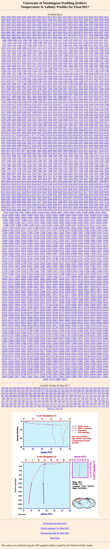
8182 (86, 186)
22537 (99, 351)
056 (11, 393)
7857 (50, 179)
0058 (96, 19)
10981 (4, 217)
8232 (39, 192)
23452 (36, 369)
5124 (106, 102)
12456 (86, 238)
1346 (29, 53)
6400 (86, 143)
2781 (96, 81)
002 (11, 388)
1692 (8, 68)
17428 (67, 271)
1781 (91, 71)
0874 (70, 35)
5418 (50, 127)
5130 (24, 104)
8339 (13, 194)
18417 (42, 284)
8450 (55, 197)
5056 (3, 96)
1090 (14, 40)
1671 (24, 66)
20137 (17, 312)
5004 (80, 89)
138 (15, 401)
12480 (86, 240)
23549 (23, 371)
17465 (93, 271)
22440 (11, 351)
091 (43, 396)
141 (27, 401)
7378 (3, 166)
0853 (29, 35)
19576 (49, 302)
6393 (65, 143)
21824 (4, 338)
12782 (86, 261)
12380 (74, 230)
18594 (17, 287)
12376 (49, 230)
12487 (17, 243)
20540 (86, 317)
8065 (60, 181)
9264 (24, 204)
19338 (30, 299)
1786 (8, 73)
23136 (105, 364)
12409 (93, 233)
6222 (65, 135)
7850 (44, 179)
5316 (91, 120)
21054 (87, 325)
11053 (73, 220)
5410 (8, 127)
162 (3, 403)
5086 (39, 99)
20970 (49, 325)
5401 (96, 125)
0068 (39, 22)
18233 (11, 281)
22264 (30, 348)
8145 (86, 184)
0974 (44, 37)
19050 (17, 294)
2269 (80, 78)
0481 (80, 25)
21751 (42, 335)
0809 (19, 32)
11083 (49, 222)
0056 (86, 19)
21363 (11, 330)
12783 (93, 261)
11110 (86, 225)
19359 (55, 299)
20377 (4, 317)
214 (103, 406)
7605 (3, 174)
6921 (8, 153)
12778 (61, 261)
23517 (4, 371)
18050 (5, 279)
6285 (60, 138)
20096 (55, 310)
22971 (61, 361)
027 (3, 390)
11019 (55, 220)
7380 (8, 166)
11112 (98, 225)
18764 (36, 289)
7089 (55, 156)
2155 (13, 76)
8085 (91, 181)
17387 (42, 271)
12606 (55, 245)
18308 (55, 281)
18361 (99, 281)
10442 (72, 212)
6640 (101, 145)
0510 (106, 25)
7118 (106, 156)
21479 (99, 330)
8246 (55, 192)
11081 (42, 222)
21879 (99, 338)
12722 (55, 256)
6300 (75, 138)
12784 (99, 261)
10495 (80, 215)
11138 (35, 227)
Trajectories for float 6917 (55, 523)
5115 (65, 102)
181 (79, 403)
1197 (70, 45)
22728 (42, 356)
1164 (9, 45)
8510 (65, 199)
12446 (23, 238)
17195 (49, 269)
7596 (70, 171)
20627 (99, 320)
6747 (34, 148)
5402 (101, 125)
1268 (24, 48)
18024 (93, 276)
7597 (75, 171)
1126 (105, 40)
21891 (23, 341)
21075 (93, 325)
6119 (18, 135)
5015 (29, 91)
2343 (55, 81)
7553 (65, 168)
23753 (30, 374)
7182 (19, 161)
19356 (49, 299)
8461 (70, 197)
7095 (70, 156)
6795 (106, 148)
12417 (30, 235)
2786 (13, 84)
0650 (60, 30)
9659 (3, 209)
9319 (34, 207)
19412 (99, 299)
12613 (99, 245)
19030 (5, 294)
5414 (29, 127)
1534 (55, 58)
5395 (65, 125)
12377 (55, 230)
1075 (75, 37)
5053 (101, 94)
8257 (80, 192)
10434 (41, 212)
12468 (30, 240)
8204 (60, 189)
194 (23, 406)
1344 (19, 53)
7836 (24, 179)
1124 (95, 40)
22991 (93, 361)
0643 (29, 30)
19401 (86, 299)
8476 (101, 197)
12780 (74, 261)
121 (54, 398)
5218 (86, 112)
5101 (106, 99)
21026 (80, 325)
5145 (101, 104)
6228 (96, 135)
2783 (106, 81)
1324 (55, 50)
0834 (86, 32)
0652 (70, 30)
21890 (17, 341)
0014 (65, 17)
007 (31, 388)
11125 (29, 227)
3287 (44, 89)
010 (43, 388)
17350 (23, 271)
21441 (67, 330)
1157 (80, 43)
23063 (42, 364)
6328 (34, 140)
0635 (8, 30)
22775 (17, 358)
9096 (86, 202)
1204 (106, 45)
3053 (80, 86)
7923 (65, 179)
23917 (17, 376)
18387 (23, 284)
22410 (105, 348)
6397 (80, 143)
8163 (13, 186)
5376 (101, 122)
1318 (29, 50)
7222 (8, 163)
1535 (60, 58)
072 (75, 393)
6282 (44, 138)
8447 (50, 197)
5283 (86, 117)
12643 (74, 251)
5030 (101, 91)
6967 (39, 153)
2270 (86, 78)
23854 (93, 374)
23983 (74, 376)
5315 (86, 120)
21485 (105, 330)
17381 (36, 271)
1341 (8, 53)
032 (23, 390)
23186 (17, 366)
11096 (6, 225)
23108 (93, 364)
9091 (65, 202)
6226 (86, 135)
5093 (75, 99)
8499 (55, 199)
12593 (36, 245)
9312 (13, 207)
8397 (3, 197)
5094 (80, 99)
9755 (70, 209)
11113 (104, 225)
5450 (39, 130)
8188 (106, 186)
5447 (24, 130)
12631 (105, 248)
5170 (86, 107)
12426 (74, 235)
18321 (67, 281)
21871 (80, 338)
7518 (19, 168)
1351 (55, 53)
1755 (86, 68)
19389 (74, 299)
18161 (93, 279)
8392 (91, 194)
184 (91, 403)
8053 (55, 181)
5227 (19, 114)
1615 (8, 63)
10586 (105, 215)
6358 (8, 143)
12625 (67, 248)
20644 (17, 323)
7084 (34, 156)
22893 (105, 358)
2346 (70, 81)
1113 (40, 40)
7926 (70, 179)
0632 (3, 30)
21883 (4, 341)
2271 (91, 78)
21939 (67, 341)
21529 (55, 333)
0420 (106, 22)
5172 (96, 107)
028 (7, 390)
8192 (8, 189)
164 (11, 403)
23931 (23, 376)
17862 (23, 276)
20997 (74, 325)
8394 (101, 194)
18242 (17, 281)
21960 (86, 341)
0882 (106, 35)
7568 (106, 168)
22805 (42, 358)
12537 (49, 243)
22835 (67, 358)
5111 (45, 102)
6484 (3, 145)
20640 (11, 323)
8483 (19, 199)
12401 (55, 233)
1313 (3, 50)
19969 (30, 307)
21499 (23, 333)
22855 (86, 358)
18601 (23, 287)
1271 (34, 48)
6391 (55, 143)
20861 (99, 323)
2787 (19, 84)
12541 (61, 243)
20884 (105, 323)
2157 (24, 76)
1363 (65, 53)
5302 (29, 120)
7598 (80, 171)
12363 (79, 227)
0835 (91, 32)
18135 (86, 279)
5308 (60, 120)
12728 (86, 256)
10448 (85, 212)
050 (95, 390)
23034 (4, 364)
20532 (74, 317)
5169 (80, 107)
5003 (75, 89)
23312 (49, 366)
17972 (67, 276)
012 (51, 388)
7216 (96, 161)
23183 (11, 366)
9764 (106, 209)
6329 (39, 140)
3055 (91, 86)
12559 (11, 245)
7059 (80, 153)
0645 (39, 30)
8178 (70, 186)
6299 (70, 138)
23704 (105, 371)
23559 (36, 371)
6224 (75, 135)
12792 (36, 263)
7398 (34, 166)
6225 (80, 135)
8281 (96, 192)
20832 (80, 323)
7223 (13, 163)
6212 (44, 135)
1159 (90, 43)
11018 (49, 220)
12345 (42, 227)
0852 (24, 35)
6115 (8, 135)
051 (99, 390)
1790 (29, 73)
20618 (74, 320)
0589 (80, 27)
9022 (50, 202)
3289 (55, 89)
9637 (70, 207)
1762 (13, 71)
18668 (67, 287)
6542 (34, 145)
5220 (91, 112)
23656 (93, 371)
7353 (101, 163)
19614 (86, 302)
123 (62, 398)
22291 (61, 348)
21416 (42, 330)
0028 (3, 19)
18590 (11, 287)
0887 (8, 37)
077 (95, 393)
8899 (19, 202)
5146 (106, 104)
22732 (49, 356)
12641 (61, 251)
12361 (67, 227)
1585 (91, 61)
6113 (3, 135)
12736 (11, 258)
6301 (80, 138)
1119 (70, 40)
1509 (65, 55)
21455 (74, 330)
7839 (29, 179)
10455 (97, 212)
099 (75, 396)
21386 (30, 330)
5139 (70, 104)
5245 (3, 117)
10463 (23, 215)
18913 (49, 292)
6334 (44, 140)
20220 (86, 312)
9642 (75, 207)
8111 (8, 184)
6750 (50, 148)
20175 (61, 312)
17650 (80, 274)
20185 (67, 312)
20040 (93, 307)
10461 (17, 215)
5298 (8, 120)
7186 (39, 161)
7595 (65, 171)
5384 (24, 125)
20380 (11, 317)
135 (3, 401)
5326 (34, 122)
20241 (105, 312)
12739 (17, 258)
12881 (30, 266)
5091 (65, 99)
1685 (86, 66)
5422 (70, 127)
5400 (91, 125)
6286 (65, 138)
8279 (91, 192)
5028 (91, 91)
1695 (24, 68)
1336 (91, 50)
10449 (91, 212)
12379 (67, 230)
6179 (39, 135)
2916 (70, 86)
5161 (39, 107)
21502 (36, 333)
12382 (86, 230)
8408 (19, 197)
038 (47, 390)
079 (103, 393)
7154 (55, 158)
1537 (70, 58)
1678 (55, 66)
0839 (106, 32)
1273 (44, 48)
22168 (30, 346)
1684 (80, 66)
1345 (24, 53)
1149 (40, 43)
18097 (55, 279)
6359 (13, 143)
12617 (17, 248)
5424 (80, 127)
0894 (29, 37)
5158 (24, 107)
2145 (70, 73)
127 (78, 398)
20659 (23, 323)
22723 (23, 356)
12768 (17, 261)
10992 (74, 217)
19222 (80, 297)
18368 (105, 281)
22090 (86, 343)
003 (15, 388)
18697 (86, 287)
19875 (105, 305)
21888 (11, 341)
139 (19, 401)
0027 (106, 17)
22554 (4, 353)
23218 (30, 366)
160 (103, 401)
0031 (19, 19)
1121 (80, 40)
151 (67, 401)
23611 (86, 371)
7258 (50, 163)
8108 (3, 184)
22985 (86, 361)
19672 (11, 305)
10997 (99, 217)
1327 (65, 50)
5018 (44, 91)
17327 (105, 269)
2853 (29, 86)
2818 (8, 86)
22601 (42, 353)
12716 (42, 256)
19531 (42, 302)
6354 (96, 140)
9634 (65, 207)
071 (71, 393)
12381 (80, 230)
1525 (39, 58)
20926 (23, 325)
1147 (29, 43)
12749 (61, 258)
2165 (60, 76)
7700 (86, 176)
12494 (30, 243)
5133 (39, 104)
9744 (44, 209)
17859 (17, 276)
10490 (67, 215)
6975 (60, 153)
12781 (80, 261)
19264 (86, 297)
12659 (67, 253)
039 (51, 390)
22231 (93, 346)
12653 (30, 253)
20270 (23, 315)
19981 (49, 307)
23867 (105, 374)
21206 (30, 328)
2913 (55, 86)
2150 (96, 73)
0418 (96, 22)
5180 (29, 109)
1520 (13, 58)
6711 (19, 148)
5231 (39, 114)
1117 (60, 40)
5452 (50, 130)
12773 (36, 261)
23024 (99, 361)
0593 (96, 27)
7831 (19, 179)
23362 (80, 366)
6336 (55, 140)
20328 (55, 315)
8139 (65, 184)
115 (31, 398)
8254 (75, 192)
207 (75, 406)
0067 (34, 22)
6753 (65, 148)
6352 (86, 140)
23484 (74, 369)
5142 (86, 104)
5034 (13, 94)
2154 (8, 76)
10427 (22, 212)
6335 (50, 140)
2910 (39, 86)
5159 (29, 107)
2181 (29, 78)
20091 (49, 310)
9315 (24, 207)
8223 (29, 192)
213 (99, 406)
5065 (44, 96)
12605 (49, 245)
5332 (65, 122)
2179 (19, 78)
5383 (19, 125)
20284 (42, 315)
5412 (19, 127)
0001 (3, 17)
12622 (49, 248)
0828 (55, 32)
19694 (17, 305)
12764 (4, 261)
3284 (29, 89)
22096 (99, 343)
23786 (49, 374)
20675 (36, 323)
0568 (39, 27)
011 (47, 388)
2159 (34, 76)
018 (75, 388)
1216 (13, 48)
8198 (34, 189)
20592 (42, 320)
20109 (74, 310)
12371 (23, 230)
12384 (99, 230)
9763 (101, 209)
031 (19, 390)
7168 (8, 161)
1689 (106, 66)
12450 (49, 238)
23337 (61, 366)
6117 (13, 135)
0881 (101, 35)
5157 (19, 107)
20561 (105, 317)
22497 (67, 351)
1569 (8, 61)
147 (51, 401)
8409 (24, 197)
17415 (55, 271)
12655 (42, 253)
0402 (65, 22)
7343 (80, 163)
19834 (80, 305)
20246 (4, 315)
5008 (101, 89)
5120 (85, 102)
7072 (96, 153)
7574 (13, 171)
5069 (65, 96)
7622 (70, 174)
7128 (3, 158)
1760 (3, 71)
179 (71, 403)
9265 (29, 204)
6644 (13, 148)
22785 (23, 358)
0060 (106, 19)
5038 (34, 94)
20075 (30, 310)
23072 (61, 364)
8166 (29, 186)
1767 (39, 71)
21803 (74, 335)
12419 (42, 235)
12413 (11, 235)
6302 (86, 138)
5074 (86, 96)
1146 (24, 43)
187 (103, 403)
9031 (55, 202)
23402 (105, 366)
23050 (23, 364)
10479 (49, 215)
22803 (36, 358)
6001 (65, 130)
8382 (60, 194)
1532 (50, 58)
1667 (3, 66)
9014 (34, 202)
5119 (80, 102)
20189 (74, 312)
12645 (86, 251)
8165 (24, 186)
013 (55, 388)
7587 (44, 171)
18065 (23, 279)
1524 (34, 58)
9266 (34, 204)
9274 (39, 204)
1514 (91, 55)
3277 (101, 86)
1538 (75, 58)
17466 (99, 271)
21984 (11, 343)
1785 (3, 73)
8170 (39, 186)
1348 (39, 53)
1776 (65, 71)
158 (95, 401)
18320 (61, 281)
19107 (93, 294)
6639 (96, 145)
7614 (44, 174)
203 (59, 406)
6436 (101, 143)
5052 (96, 94)
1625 (55, 63)
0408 (91, 22)
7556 (70, 168)
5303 (34, 120)
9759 (86, 209)
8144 (80, 184)
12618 (23, 248)
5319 (106, 120)
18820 (80, 289)
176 (59, 403)
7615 (50, 174)
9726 (34, 209)
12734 (4, 258)
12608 (67, 245)
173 (47, 403)
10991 (67, 217)
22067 (67, 343)
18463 (67, 284)
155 (83, 401)
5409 (3, 127)
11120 (17, 227)
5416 (39, 127)
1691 (3, 68)
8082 (86, 181)
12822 (67, 263)
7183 (24, 161)
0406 (80, 22)
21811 (93, 335)
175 (55, 403)
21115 (105, 325)
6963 (34, 153)
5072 (75, 96)
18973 (74, 292)
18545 (93, 284)
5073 (80, 96)
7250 (19, 163)
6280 (34, 138)
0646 (44, 30)
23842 (74, 374)
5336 (80, 122)
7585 (34, 171)
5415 (34, 127)
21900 (30, 341)
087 (27, 396)
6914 (80, 150)
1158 (85, 43)
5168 (75, 107)
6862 (3, 150)
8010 (13, 181)
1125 (100, 40)
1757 (96, 68)
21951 (80, 341)
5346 (96, 122)
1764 (24, 71)
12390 (17, 233)
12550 (93, 243)
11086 (67, 222)
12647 (99, 251)
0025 (101, 17)
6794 (101, 148)
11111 (92, 225)
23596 (55, 371)
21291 (74, 328)
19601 (74, 302)
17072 (99, 266)
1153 (60, 43)
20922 (17, 325)
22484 (49, 351)
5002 (70, 89)
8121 (18, 184)
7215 (91, 161)
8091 (106, 181)
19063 (30, 294)
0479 (75, 25)
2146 (75, 73)
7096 (75, 156)
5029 (96, 91)
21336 (105, 328)
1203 (100, 45)
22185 (42, 346)
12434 (4, 238)
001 (7, 388)
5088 (50, 99)
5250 (29, 117)
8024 (24, 181)
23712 (4, 374)
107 (107, 396)
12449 (42, 238)
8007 (3, 181)
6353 (91, 140)
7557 (75, 168)
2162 (44, 76)
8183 (91, 186)
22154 (17, 346)
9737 (39, 209)
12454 (74, 238)
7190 (60, 161)
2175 (3, 78)
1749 (55, 68)
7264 (75, 163)
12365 (92, 227)
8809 (91, 199)
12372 (30, 230)
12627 (80, 248)
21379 (23, 330)
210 (87, 406)
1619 (29, 63)
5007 (96, 89)
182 (83, 403)
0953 (39, 37)
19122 (4, 297)
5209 (39, 112)
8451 (60, 197)
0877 (86, 35)
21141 (11, 328)
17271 (80, 269)
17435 (80, 271)
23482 (67, 369)
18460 (61, 284)
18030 (99, 276)
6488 (19, 145)
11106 (67, 225)
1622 (39, 63)
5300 (19, 120)
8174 (55, 186)
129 (86, 398)
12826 (93, 263)
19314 (11, 299)
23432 (17, 369)
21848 (55, 338)
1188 (65, 45)
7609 (19, 174)
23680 (99, 371)
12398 (42, 233)
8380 (50, 194)
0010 (44, 17)
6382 (44, 143)
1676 (44, 66)
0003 (13, 17)
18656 (61, 287)
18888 (42, 292)
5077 (101, 96)
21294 (80, 328)
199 (43, 406)
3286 (39, 89)
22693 (99, 353)
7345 (86, 163)
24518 (93, 376)
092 (47, 396)
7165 (101, 158)
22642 (67, 353)
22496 (61, 351)
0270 (55, 22)
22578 (30, 353)
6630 (55, 145)
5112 (50, 102)
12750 (67, 258)
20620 (86, 320)
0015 (70, 17)
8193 (13, 189)
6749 (44, 148)
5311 (75, 120)
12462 (17, 240)
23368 (86, 366)
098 (71, 396)
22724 (30, 356)
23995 (80, 376)
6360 (19, 143)
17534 (30, 274)
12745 (42, 258)
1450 (3, 55)
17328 (4, 271)
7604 (106, 171)
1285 (96, 48)
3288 (50, 89)
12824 (80, 263)
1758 (101, 68)
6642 (3, 148)
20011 (80, 307)
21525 (49, 333)
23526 (11, 371)
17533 (23, 274)
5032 (3, 94)
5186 (55, 109)
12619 (30, 248)
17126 (4, 269)
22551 (105, 351)
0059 (101, 19)
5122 (96, 102)
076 (91, 393)
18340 (86, 281)
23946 (49, 376)
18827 (99, 289)
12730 (99, 256)
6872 (8, 150)
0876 (80, 35)
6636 (80, 145)
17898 (36, 276)
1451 (8, 55)
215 (107, 406)
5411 (13, 127)
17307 (86, 269)
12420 (49, 235)
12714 (36, 256)
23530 (17, 371)
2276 (8, 81)
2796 (60, 84)
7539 (29, 168)
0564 (19, 27)
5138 (65, 104)
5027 (86, 91)
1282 (91, 48)
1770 (55, 71)
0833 (80, 32)
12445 (17, 238)
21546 (67, 333)
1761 (8, 71)
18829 (105, 289)
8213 (106, 189)
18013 (80, 276)
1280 (80, 48)
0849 (13, 35)
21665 (99, 333)
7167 (3, 161)
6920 (3, 153)
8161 (3, 186)
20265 (17, 315)
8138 (60, 184)
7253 (34, 163)
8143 (75, 184)
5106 (24, 102)
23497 (93, 369)
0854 (34, 35)
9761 (91, 209)
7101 (81, 156)
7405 (50, 166)
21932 (61, 341)
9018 (44, 202)
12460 (4, 240)
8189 (3, 189)
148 (55, 401)
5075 (91, 96)
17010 (86, 266)
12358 (54, 227)
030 (15, 390)
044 (71, 390)
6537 (29, 145)
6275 (8, 138)
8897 (8, 202)
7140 (19, 158)
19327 (23, 299)
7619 (60, 174)
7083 (29, 156)
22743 (67, 356)
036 (39, 390)
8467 (80, 197)
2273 (101, 78)
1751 (65, 68)
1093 (30, 40)
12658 (61, 253)
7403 (44, 166)
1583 (80, 61)
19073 (61, 294)
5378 (3, 125)
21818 (105, 335)
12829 (4, 266)
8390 (80, 194)
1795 (44, 73)
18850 (4, 292)
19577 (55, 302)
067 (55, 393)
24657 (45, 379)
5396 (70, 125)
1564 (91, 58)
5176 (8, 109)
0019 (86, 17)
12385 (105, 230)
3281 (13, 89)
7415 (65, 166)
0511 (3, 27)
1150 (45, 43)
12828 (105, 263)
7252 (29, 163)
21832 (17, 338)
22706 (4, 356)
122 (58, 398)
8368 (19, 194)
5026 (80, 91)
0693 (106, 30)
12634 (17, 251)
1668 (8, 66)
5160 (34, 107)
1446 (96, 53)
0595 (106, 27)
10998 (105, 217)
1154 (65, 43)
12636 (30, 251)
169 (31, 403)
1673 (34, 66)
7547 (44, 168)
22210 (67, 346)
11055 (86, 220)
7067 (91, 153)
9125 (101, 202)
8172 (44, 186)
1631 (70, 63)
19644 (4, 305)
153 (75, 401)
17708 (93, 274)
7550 (55, 168)
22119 (105, 343)
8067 (70, 181)
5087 (44, 99)
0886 (3, 37)
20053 (5, 310)
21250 (42, 328)
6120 (24, 135)
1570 (13, 61)
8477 (106, 197)
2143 (60, 73)
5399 (86, 125)
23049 (17, 364)
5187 (60, 109)
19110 (99, 294)
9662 (13, 209)
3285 (34, 89)
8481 (8, 199)
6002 (70, 130)
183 (87, 403)
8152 (106, 184)
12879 (17, 266)
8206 (70, 189)
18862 (23, 292)
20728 (67, 323)
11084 (55, 222)
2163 (50, 76)
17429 (74, 271)
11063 (5, 222)
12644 (80, 251)
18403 (36, 284)
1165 (14, 45)
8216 (13, 192)
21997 (30, 343)
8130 (49, 184)
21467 (86, 330)
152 (71, 401)
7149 (29, 158)
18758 (23, 289)
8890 (106, 199)
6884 (50, 150)
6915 (86, 150)
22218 (80, 346)
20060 (23, 310)
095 (59, 396)
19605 (80, 302)
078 (99, 393)
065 (47, 393)
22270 (36, 348)
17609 (67, 274)
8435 (34, 197)
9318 (29, 207)
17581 (55, 274)
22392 (93, 348)
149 (59, 401)
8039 (34, 181)
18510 (86, 284)
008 (35, 388)
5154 (3, 107)
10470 (36, 215)
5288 (106, 117)
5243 (101, 114)
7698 (75, 176)
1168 (29, 45)
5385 (29, 125)
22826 (55, 358)
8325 (8, 194)
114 (27, 398)
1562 (80, 58)
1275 (55, 48)
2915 (65, 86)
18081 (36, 279)
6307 (3, 140)
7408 (55, 166)
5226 (13, 114)
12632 (4, 251)
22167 (23, 346)
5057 (8, 96)
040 (55, 390)
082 (7, 396)
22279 (55, 348)
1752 (70, 68)
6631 (60, 145)
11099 (25, 225)
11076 (36, 222)
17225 (55, 269)
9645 (80, 207)
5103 (9, 102)
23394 (99, 366)
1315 (13, 50)
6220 (60, 135)
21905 (42, 341)
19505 (30, 302)
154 (79, 401)
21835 (23, 338)
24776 (52, 379)
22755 (93, 356)
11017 (42, 220)
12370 (17, 230)
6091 (50, 132)
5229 (29, 114)
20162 (49, 312)
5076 (96, 96)
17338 (11, 271)
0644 (34, 30)
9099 (91, 202)
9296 (75, 204)
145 (43, 401)
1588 (106, 61)
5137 (60, 104)
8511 (70, 199)
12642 (67, 251)
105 (99, 396)
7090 (60, 156)
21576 (80, 333)
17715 (99, 274)
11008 (24, 220)
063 (39, 393)
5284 (91, 117)
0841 (8, 35)
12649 (4, 253)
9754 (65, 209)
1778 (75, 71)
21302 (93, 328)
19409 (93, 299)
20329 (61, 315)
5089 (55, 99)
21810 (86, 335)
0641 (19, 30)
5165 (60, 107)
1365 (75, 53)
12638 (42, 251)
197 (35, 406)
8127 (39, 184)
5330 (55, 122)
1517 (106, 55)
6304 (96, 138)
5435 (3, 130)
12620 (36, 248)
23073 (67, 364)
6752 (60, 148)
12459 (105, 238)
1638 (101, 63)
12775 (49, 261)
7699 (80, 176)
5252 (39, 117)
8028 (29, 181)
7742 (96, 176)
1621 (34, 63)
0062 (8, 22)
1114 (45, 40)
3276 (96, 86)
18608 (30, 287)
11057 (92, 220)
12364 (86, 227)
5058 (13, 96)
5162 (44, 107)
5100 (101, 99)
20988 (61, 325)
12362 (73, 227)
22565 (23, 353)
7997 (101, 179)
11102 (43, 225)
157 (91, 401)
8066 (65, 181)
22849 (80, 358)
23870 (4, 376)
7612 (34, 174)
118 (42, 398)
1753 (75, 68)
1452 (13, 55)
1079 (96, 37)
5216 (75, 112)
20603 (61, 320)
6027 (39, 132)
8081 (80, 181)
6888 (65, 150)
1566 (101, 58)
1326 (60, 50)
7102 (86, 156)
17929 (49, 276)
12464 (23, 240)
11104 (55, 225)
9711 (29, 209)
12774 (42, 261)
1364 (70, 53)
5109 (40, 102)
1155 (70, 43)
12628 (86, 248)
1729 (34, 68)
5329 (50, 122)
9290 (55, 204)
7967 (86, 179)
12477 (67, 240)
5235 (60, 114)
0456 (44, 25)
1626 (60, 63)
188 (107, 403)
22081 (80, 343)
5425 (86, 127)
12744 (36, 258)
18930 (61, 292)
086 (23, 396)
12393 (23, 233)
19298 (105, 297)
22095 (93, 343)
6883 (44, 150)
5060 (19, 96)
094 (55, 396)
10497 (86, 215)
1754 (80, 68)
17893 (30, 276)
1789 (24, 73)
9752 (60, 209)
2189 (55, 78)
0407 (86, 22)
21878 (93, 338)
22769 (4, 358)
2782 (101, 81)
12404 (67, 233)
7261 (60, 163)
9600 (39, 207)
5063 (34, 96)
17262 (61, 269)
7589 (50, 171)
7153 (50, 158)
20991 (68, 325)
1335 (86, 50)
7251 (24, 163)
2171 (91, 76)
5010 (3, 91)
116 (34, 398)
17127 (11, 269)
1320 (34, 50)
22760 (105, 356)
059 (23, 393)
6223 (70, 135)
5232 (44, 114)
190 (7, 406)
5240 (86, 114)
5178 (19, 109)
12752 (80, 258)
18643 (49, 287)
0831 (70, 32)
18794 (55, 289)
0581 (60, 27)
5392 (60, 125)
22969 (55, 361)
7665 (29, 176)
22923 (17, 361)
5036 (24, 94)
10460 (11, 215)
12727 (80, 256)
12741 (23, 258)
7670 (44, 176)
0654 (75, 30)
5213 (60, 112)
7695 (70, 176)
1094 (35, 40)
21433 (55, 330)
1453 (19, 55)
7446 (96, 166)
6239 (106, 135)
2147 (80, 73)
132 (98, 398)
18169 (99, 279)
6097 (80, 132)
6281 (39, 138)
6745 (24, 148)
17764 (4, 276)
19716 (30, 305)
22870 (93, 358)
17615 (74, 274)
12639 (49, 251)
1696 (29, 68)
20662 (30, 323)
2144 (65, 73)
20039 (86, 307)
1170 (39, 45)
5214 (65, 112)
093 (51, 396)
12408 (86, 233)
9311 (8, 207)
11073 (24, 222)
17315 (99, 269)
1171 (44, 45)
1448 (101, 53)
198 (39, 406)
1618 (24, 63)
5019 (50, 91)
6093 (60, 132)
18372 (4, 284)
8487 (34, 199)
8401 (8, 197)
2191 (65, 78)
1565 (96, 58)
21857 (61, 338)
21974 (105, 341)
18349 (93, 281)
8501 (60, 199)
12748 (55, 258)
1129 (14, 43)
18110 (74, 279)
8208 (80, 189)
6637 (86, 145)
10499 (93, 215)
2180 (24, 78)
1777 (70, 71)
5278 (60, 117)
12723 (61, 256)
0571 (55, 27)
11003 (11, 220)
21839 (36, 338)
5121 (90, 102)
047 (83, 390)
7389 (24, 166)
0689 (86, 30)
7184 (29, 161)
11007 (17, 220)
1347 (34, 53)
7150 (34, 158)
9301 (86, 204)
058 (19, 393)
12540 (55, 243)
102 (87, 396)
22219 (86, 346)
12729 (93, 256)
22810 (49, 358)
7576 (19, 171)
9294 (70, 204)
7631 (75, 174)
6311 (24, 140)
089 (35, 396)
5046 (65, 94)
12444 (11, 238)
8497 (44, 199)
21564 (74, 333)
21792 (67, 335)
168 (27, 403)
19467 (23, 302)
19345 (36, 299)
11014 (36, 220)
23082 (74, 364)
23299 (42, 366)
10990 (61, 217)
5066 (50, 96)
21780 (61, 335)
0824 (44, 32)
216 (49, 408)
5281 (75, 117)
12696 (86, 253)
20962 (42, 325)
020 (83, 388)
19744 (49, 305)
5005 (86, 89)
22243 (4, 348)
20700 (49, 323)
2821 (24, 86)
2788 (24, 84)
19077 (68, 294)
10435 (47, 212)
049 (91, 390)
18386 (17, 284)
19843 (86, 305)
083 (11, 396)
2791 (39, 84)
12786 (4, 263)
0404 (70, 22)
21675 (11, 335)
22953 (36, 361)
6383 (50, 143)
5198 (8, 112)
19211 (67, 297)
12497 (42, 243)
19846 (93, 305)
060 (27, 393)
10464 (30, 215)
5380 (8, 125)
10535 (99, 215)
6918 (101, 150)
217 (53, 408)
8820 (96, 199)
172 (43, 403)
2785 (8, 84)
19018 (105, 292)
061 (31, 393)
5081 (13, 99)
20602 (55, 320)
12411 (105, 233)
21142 (17, 328)
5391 (55, 125)
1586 (96, 61)
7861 (55, 179)
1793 (39, 73)
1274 (50, 48)
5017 (39, 91)
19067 (49, 294)
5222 (101, 112)
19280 (93, 297)
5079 (3, 99)
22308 (74, 348)
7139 (13, 158)
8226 (34, 192)
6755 (75, 148)
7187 (44, 161)
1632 (75, 63)
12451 (55, 238)
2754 (91, 81)
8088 (101, 181)
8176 (65, 186)
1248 (19, 48)
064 (43, 393)
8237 (44, 192)
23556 (30, 371)
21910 (49, 341)
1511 (75, 55)
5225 (8, 114)
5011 (8, 91)
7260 (55, 163)
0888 (13, 37)
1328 (70, 50)
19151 (30, 297)
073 (79, 393)
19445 (17, 302)
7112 (101, 156)
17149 (17, 269)
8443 (39, 197)
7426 (80, 166)
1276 (60, 48)
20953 (36, 325)
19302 (4, 299)
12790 (23, 263)
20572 (11, 320)
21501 (30, 333)
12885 (55, 266)
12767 (11, 261)
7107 (96, 156)
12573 (17, 245)
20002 (74, 307)
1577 (50, 61)
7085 (39, 156)
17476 (4, 274)
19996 (61, 307)
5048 (75, 94)
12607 (61, 245)
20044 (105, 307)
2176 (8, 78)
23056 (36, 364)
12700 (93, 253)
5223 (106, 112)
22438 (4, 351)
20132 (99, 310)
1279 (75, 48)
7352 (96, 163)
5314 (80, 120)
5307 (55, 120)
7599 (86, 171)
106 (103, 396)
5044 (55, 94)
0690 (91, 30)
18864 (30, 292)
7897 (60, 179)
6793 (96, 148)
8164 (19, 186)
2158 (29, 76)
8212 (101, 189)
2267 (70, 78)
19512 (36, 302)
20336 (74, 315)
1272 (39, 48)
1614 (3, 63)
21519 (42, 333)
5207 (29, 112)
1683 (75, 66)
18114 (80, 279)
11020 (61, 220)
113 (23, 398)
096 (63, 396)
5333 (70, 122)
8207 (75, 189)
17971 (61, 276)
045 (75, 390)
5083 (24, 99)
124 (66, 398)
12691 (80, 253)
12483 (105, 240)
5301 (24, 120)
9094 (75, 202)
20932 (30, 325)
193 (19, 406)
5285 (96, 117)
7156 (65, 158)
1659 (106, 63)
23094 (80, 364)
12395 (30, 233)
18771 (42, 289)
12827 (99, 263)
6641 (106, 145)
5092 (70, 99)
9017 (39, 202)
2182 (34, 78)
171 (39, 403)
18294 (36, 281)
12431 (99, 235)
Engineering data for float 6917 (55, 533)
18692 (80, 287)
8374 (34, 194)
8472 (91, 197)
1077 (86, 37)
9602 (44, 207)
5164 (55, 107)
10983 (17, 217)
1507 (60, 55)
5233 (50, 114)
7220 (106, 161)
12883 (42, 266)
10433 (34, 212)
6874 (19, 150)
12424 (67, 235)
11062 (105, 220)
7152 (44, 158)
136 (7, 401)
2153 (3, 76)
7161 (91, 158)
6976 (65, 153)
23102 (86, 364)
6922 (13, 153)
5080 (8, 99)
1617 (19, 63)
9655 (101, 207)
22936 (30, 361)
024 (99, 388)
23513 (105, 369)
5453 (55, 130)
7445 (91, 166)
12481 (93, 240)
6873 (13, 150)
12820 (55, 263)
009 (39, 388)
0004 (19, 17)
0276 (60, 22)
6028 (44, 132)
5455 (60, 130)
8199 (39, 189)
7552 (60, 168)
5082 (19, 99)
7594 (60, 171)
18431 (49, 284)
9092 (70, 202)
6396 (75, 143)
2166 (65, 76)
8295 (106, 192)
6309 (13, 140)
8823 (101, 199)
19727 (42, 305)
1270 (29, 48)
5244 (106, 114)
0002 (8, 17)
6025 (29, 132)
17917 (42, 276)
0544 (8, 27)
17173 (36, 269)
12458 (99, 238)
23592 (49, 371)
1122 (85, 40)
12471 (36, 240)
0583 (70, 27)
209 (83, 406)
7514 (13, 168)
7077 (106, 153)
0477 (65, 25)
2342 (50, 81)
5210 (44, 112)
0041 (55, 19)
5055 (106, 94)
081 (3, 396)
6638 (91, 145)
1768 (44, 71)
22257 (23, 348)
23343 (67, 366)
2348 (80, 81)
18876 (36, 292)
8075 (75, 181)
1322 (44, 50)
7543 (34, 168)
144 (39, 401)
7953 (75, 179)
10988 (49, 217)
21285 (61, 328)
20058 (17, 310)
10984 (23, 217)
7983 (96, 179)
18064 (17, 279)
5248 (19, 117)
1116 (55, 40)
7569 (3, 171)
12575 (23, 245)
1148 (35, 43)
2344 (60, 81)
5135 (50, 104)
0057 (91, 19)
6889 (70, 150)
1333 (75, 50)
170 (35, 403)
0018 (80, 17)
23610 (80, 371)
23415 (11, 369)
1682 (70, 66)
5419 (55, 127)
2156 (19, 76)
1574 (34, 61)
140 (23, 401)
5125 (3, 104)
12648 (105, 251)
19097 (87, 294)
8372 (29, 194)
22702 (105, 353)
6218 (49, 135)
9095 (80, 202)
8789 (80, 199)
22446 (17, 351)
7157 (70, 158)
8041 (39, 181)
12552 (105, 243)
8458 (65, 197)
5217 (80, 112)
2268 (75, 78)
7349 (91, 163)
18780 (49, 289)
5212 (55, 112)
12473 (49, 240)
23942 (36, 376)
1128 (9, 43)
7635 (80, 174)
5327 (39, 122)
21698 (23, 335)
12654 (36, 253)
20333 (67, 315)
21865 (74, 338)
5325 (29, 122)
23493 (86, 369)
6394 (70, 143)
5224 (3, 114)
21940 (74, 341)
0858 (55, 35)
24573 (99, 376)
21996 (23, 343)
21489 (11, 333)
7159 (80, 158)
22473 (30, 351)
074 (83, 393)
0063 (13, 22)
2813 (91, 84)
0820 (24, 32)
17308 (93, 269)
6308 (8, 140)
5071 (70, 96)
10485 (55, 215)
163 (7, 403)
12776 (55, 261)
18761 (30, 289)
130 (90, 398)
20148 (36, 312)
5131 (29, 104)
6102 (101, 132)
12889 (74, 266)
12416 (23, 235)
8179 (75, 186)
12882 (36, 266)
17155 (23, 269)
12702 (105, 253)
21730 (36, 335)
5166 (65, 107)
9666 (19, 209)
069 (63, 393)
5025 (75, 91)
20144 (30, 312)
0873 (65, 35)
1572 (24, 61)
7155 (60, 158)
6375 (34, 143)
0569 (44, 27)
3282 (19, 89)
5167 (70, 107)
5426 (91, 127)
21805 (80, 335)
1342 (13, 53)
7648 (101, 174)
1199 (80, 45)
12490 (23, 243)
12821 (61, 263)
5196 (106, 109)
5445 (13, 130)
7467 (106, 166)
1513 (86, 55)
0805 (8, 32)
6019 (106, 130)
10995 (86, 217)
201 (51, 406)
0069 (44, 22)
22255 (17, 348)
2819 (13, 86)
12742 (30, 258)
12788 (17, 263)
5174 (106, 107)
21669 (105, 333)
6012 (96, 130)
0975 (50, 37)
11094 (105, 222)
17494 (11, 274)
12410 (99, 233)
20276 (36, 315)
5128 (19, 104)
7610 (24, 174)
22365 (80, 348)
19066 (42, 294)
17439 (86, 271)
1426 (91, 53)
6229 (101, 135)
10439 (66, 212)
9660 (8, 209)
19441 (4, 302)
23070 (55, 364)
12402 (61, 233)
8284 (101, 192)
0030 (13, 19)
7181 (13, 161)
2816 (106, 84)
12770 (30, 261)
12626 (74, 248)
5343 (86, 122)
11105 (61, 225)
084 (15, 396)
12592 (30, 245)
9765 (5, 212)
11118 (11, 227)
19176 (42, 297)
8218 (24, 192)
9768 (16, 212)
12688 (74, 253)
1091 (19, 40)
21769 (55, 335)
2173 (101, 76)
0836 (96, 32)
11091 (86, 222)
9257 (13, 204)
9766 (11, 212)
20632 (4, 323)
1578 (55, 61)
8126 (34, 184)
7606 (8, 174)
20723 (61, 323)
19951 (23, 307)
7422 (70, 166)
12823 (74, 263)
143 (35, 401)
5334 (75, 122)
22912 (4, 361)
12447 (30, 238)
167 (23, 403)
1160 (95, 43)
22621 (55, 353)
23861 (99, 374)
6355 (101, 140)
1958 (50, 73)
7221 (3, 163)
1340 (3, 53)
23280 (36, 366)
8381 (55, 194)
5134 (44, 104)
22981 (80, 361)
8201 (50, 189)
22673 (86, 353)
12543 (74, 243)
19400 (80, 299)
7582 (29, 171)
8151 (101, 184)
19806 (74, 305)
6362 (29, 143)
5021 (60, 91)
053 (107, 390)
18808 (67, 289)
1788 (19, 73)
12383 (93, 230)
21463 (80, 330)
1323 (50, 50)
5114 (60, 102)
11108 (80, 225)
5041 (50, 94)
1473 (34, 55)
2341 (44, 81)
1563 (86, 58)
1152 (55, 43)
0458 (55, 25)
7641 (86, 174)
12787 (11, 263)
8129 (44, 184)
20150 (42, 312)
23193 (23, 366)
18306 (49, 281)
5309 (65, 120)
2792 (44, 84)
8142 (70, 184)
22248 (11, 348)
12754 (86, 258)
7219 (101, 161)
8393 (96, 194)
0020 (91, 17)
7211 (70, 161)
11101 (37, 225)
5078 (106, 96)
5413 (24, 127)
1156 (75, 43)
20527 (61, 317)
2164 (55, 76)
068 (59, 393)
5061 (24, 96)
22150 (11, 346)
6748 (39, 148)
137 (11, 401)
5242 (96, 114)
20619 (80, 320)
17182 (42, 269)
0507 (91, 25)
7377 (106, 163)
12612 (93, 245)
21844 (42, 338)
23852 (86, 374)
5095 (86, 99)
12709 (17, 256)
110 (11, 398)
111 (15, 398)
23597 (61, 371)
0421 (3, 25)
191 (11, 406)
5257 (55, 117)
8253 (70, 192)
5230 (34, 114)
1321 (39, 50)
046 (79, 390)
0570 (50, 27)
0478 (70, 25)
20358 (99, 315)
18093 (49, 279)
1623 (44, 63)
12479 (80, 240)
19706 (23, 305)
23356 (74, 366)
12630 (99, 248)
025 (103, 388)
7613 (39, 174)
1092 (25, 40)
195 (27, 406)
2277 (13, 81)
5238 (75, 114)
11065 (11, 222)
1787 (13, 73)
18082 (42, 279)
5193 (91, 109)
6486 (13, 145)
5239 (80, 114)
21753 (49, 335)
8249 (60, 192)
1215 (8, 48)
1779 (80, 71)
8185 (101, 186)
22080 (74, 343)
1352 (60, 53)
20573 (17, 320)
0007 (34, 17)
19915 (17, 307)
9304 (101, 204)
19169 (36, 297)
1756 (91, 68)
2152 (106, 73)
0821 (29, 32)
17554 (49, 274)
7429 (86, 166)
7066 (86, 153)
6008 (80, 130)
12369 (11, 230)
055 (7, 393)
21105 (99, 325)
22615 (49, 353)
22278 (49, 348)
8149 (96, 184)
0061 (3, 22)
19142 (23, 297)
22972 (67, 361)
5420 (60, 127)
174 (51, 403)
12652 (23, 253)
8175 (60, 186)
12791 (30, 263)
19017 (99, 292)
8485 (24, 199)
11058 (98, 220)
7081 (19, 156)
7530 (24, 168)
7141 (24, 158)
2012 (55, 73)
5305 (44, 120)
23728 (11, 374)
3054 (86, 86)
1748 (50, 68)
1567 (106, 58)
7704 (91, 176)
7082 (24, 156)
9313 (19, 207)
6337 (60, 140)
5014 (24, 91)
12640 (55, 251)
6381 (39, 143)
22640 (61, 353)
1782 (96, 71)
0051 (60, 19)
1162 (105, 43)
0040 (50, 19)
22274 (42, 348)
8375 (39, 194)
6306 (106, 138)
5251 (34, 117)
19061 (23, 294)
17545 (36, 274)
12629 (93, 248)
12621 (42, 248)
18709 (93, 287)
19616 (93, 302)
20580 (30, 320)
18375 (11, 284)
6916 (91, 150)
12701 (99, 253)
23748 (23, 374)
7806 (8, 179)
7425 (75, 166)
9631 (55, 207)
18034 (105, 276)
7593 (55, 171)
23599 (67, 371)
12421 (55, 235)
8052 (50, 181)
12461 (11, 240)
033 (27, 390)
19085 (74, 294)
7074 (101, 153)
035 (35, 390)
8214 (3, 192)
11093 (98, 222)
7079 (8, 156)
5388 (39, 125)
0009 (39, 17)
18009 (74, 276)
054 (3, 393)
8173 (50, 186)
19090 (80, 294)
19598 (67, 302)
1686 (91, 66)
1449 (106, 53)
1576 (44, 61)
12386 (4, 233)
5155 (8, 107)
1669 (13, 66)
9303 (96, 204)
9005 (29, 202)
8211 (96, 189)
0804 (3, 32)
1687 (96, 66)
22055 (49, 343)
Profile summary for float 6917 (55, 528)
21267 (48, 328)
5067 (55, 96)
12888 (67, 266)
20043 (99, 307)
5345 (91, 122)
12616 (11, 248)
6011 (91, 130)
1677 (50, 66)
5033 (8, 94)
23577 (42, 371)
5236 (65, 114)
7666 (34, 176)
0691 (96, 30)
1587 (101, 61)
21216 (36, 328)
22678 (93, 353)
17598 (61, 274)
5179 (24, 109)
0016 (75, 17)
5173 (101, 107)
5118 (75, 102)
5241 (91, 114)
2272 (96, 78)
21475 (93, 330)
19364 (61, 299)
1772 (60, 71)
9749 (50, 209)
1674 (39, 66)
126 (74, 398)
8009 (8, 181)
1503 (50, 55)
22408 (99, 348)
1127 (4, 43)
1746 (39, 68)
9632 (60, 207)
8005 (106, 179)
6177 (34, 135)
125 (70, 398)
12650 (11, 253)
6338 (65, 140)
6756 (80, 148)
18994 (80, 292)
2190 (60, 78)
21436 (61, 330)
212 (95, 406)
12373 (36, 230)
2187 (44, 78)
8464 (75, 197)
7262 (65, 163)
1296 (101, 48)
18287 (30, 281)
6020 (3, 132)
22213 (74, 346)
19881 (11, 307)
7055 (75, 153)
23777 (36, 374)
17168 (30, 269)
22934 (23, 361)
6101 (96, 132)
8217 (19, 192)
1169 (34, 45)
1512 (80, 55)
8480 (3, 199)
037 (43, 390)
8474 (96, 197)
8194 (19, 189)
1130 (19, 43)
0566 (29, 27)
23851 (80, 374)
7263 (70, 163)
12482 (99, 240)
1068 (65, 37)
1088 (4, 40)
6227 (91, 135)
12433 (105, 235)
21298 (86, 328)
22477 (42, 351)
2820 (19, 86)
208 (79, 406)
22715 (11, 356)
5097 (91, 99)
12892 (80, 266)
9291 (60, 204)
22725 (36, 356)
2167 (70, 76)
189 (3, 406)
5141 (80, 104)
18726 (105, 287)
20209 (80, 312)
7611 (29, 174)
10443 (78, 212)
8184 (96, 186)
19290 (99, 297)
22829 (61, 358)
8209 (86, 189)
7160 (86, 158)
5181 (34, 109)
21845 (49, 338)
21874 (86, 338)
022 (91, 388)
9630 (50, 207)
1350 (50, 53)
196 (31, 406)
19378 (67, 299)
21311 (99, 328)
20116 (86, 310)
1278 (70, 48)
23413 (4, 369)
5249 (24, 117)
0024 (96, 17)
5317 (96, 120)
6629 (50, 145)
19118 (105, 294)
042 (63, 390)
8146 (91, 184)
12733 (105, 256)
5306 (50, 120)
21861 (67, 338)
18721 (99, 287)
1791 (34, 73)
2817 (3, 86)
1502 (44, 55)
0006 (29, 17)
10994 (80, 217)
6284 (55, 138)
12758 (105, 258)
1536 (65, 58)
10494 (74, 215)
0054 (75, 19)
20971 (55, 325)
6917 (96, 150)
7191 (65, 161)
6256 (3, 138)
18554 (99, 284)
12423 (61, 235)
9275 (44, 204)
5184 (50, 109)
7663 (24, 176)
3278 (106, 86)
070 (67, 393)
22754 (86, 356)
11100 (31, 225)
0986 (60, 37)
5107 (29, 102)
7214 (86, 161)
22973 (74, 361)
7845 (34, 179)
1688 (101, 66)
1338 (101, 50)
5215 (70, 112)
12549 (86, 243)
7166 (106, 158)
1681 (65, 66)
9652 (96, 207)
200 (47, 406)
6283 (50, 138)
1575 (39, 61)
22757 (99, 356)
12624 (61, 248)
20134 (105, 310)
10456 (104, 212)
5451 (44, 130)
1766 (34, 71)
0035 (39, 19)
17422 (61, 271)
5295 (3, 120)
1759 (106, 68)
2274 (106, 78)
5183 (44, 109)
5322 (13, 122)
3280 (8, 89)
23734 (17, 374)
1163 (4, 45)
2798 (70, 84)
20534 (80, 317)
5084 (29, 99)
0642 (24, 30)
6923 (19, 153)
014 (59, 388)
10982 (11, 217)
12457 (93, 238)
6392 (60, 143)
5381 (13, 125)
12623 (55, 248)
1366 (80, 53)
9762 (96, 209)
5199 (13, 112)
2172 (96, 76)
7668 (39, 176)
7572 (8, 171)
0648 (50, 30)
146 (47, 401)
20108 (68, 310)
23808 (61, 374)
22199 (55, 346)
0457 (50, 25)
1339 (106, 50)
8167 (34, 186)
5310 (70, 120)
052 (103, 390)
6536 (24, 145)
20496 (42, 317)
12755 (93, 258)
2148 (86, 73)
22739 (55, 356)
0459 (60, 25)
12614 (105, 245)
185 (95, 403)
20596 (49, 320)
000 (3, 388)
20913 (11, 325)
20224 (93, 312)
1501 (39, 55)
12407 (80, 233)
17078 (105, 266)
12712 (30, 256)
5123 (101, 102)
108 (3, 398)
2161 (39, 76)
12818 (42, 263)
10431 (28, 212)
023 (95, 388)
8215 (8, 192)
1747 (44, 68)
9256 (8, 204)
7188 (50, 161)
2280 (29, 81)
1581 (70, 61)
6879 (29, 150)
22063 (61, 343)
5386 (34, 125)
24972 (64, 379)
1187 (60, 45)
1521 (19, 58)
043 (67, 390)
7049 (70, 153)
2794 (50, 84)
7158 (75, 158)
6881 (34, 150)
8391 (86, 194)
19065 (36, 294)
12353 (48, 227)
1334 (80, 50)
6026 (34, 132)
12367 (105, 227)
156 (87, 401)
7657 (8, 176)
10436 (53, 212)
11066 (17, 222)
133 (102, 398)
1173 (55, 45)
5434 (106, 127)
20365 (105, 315)
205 (67, 406)
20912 (5, 325)
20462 (23, 317)
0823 (39, 32)
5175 (3, 109)
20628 (105, 320)
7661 (19, 176)
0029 (8, 19)
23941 (30, 376)
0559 (13, 27)
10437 (59, 212)
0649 (55, 30)
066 (51, 393)
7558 (80, 168)
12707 (4, 256)
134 (106, 398)
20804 (74, 323)
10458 (4, 215)
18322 (74, 281)
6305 (101, 138)
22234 (99, 346)
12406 (74, 233)
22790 (30, 358)
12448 (36, 238)
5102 (4, 102)
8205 (65, 189)
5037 (29, 94)
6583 (39, 145)
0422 (8, 25)
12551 (99, 243)
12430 (93, 235)
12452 (61, 238)
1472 (29, 55)
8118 (13, 184)
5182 (39, 109)
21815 (99, 335)
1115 (50, 40)
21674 (4, 335)
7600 (91, 171)
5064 (39, 96)
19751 (61, 305)
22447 (23, 351)
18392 (30, 284)
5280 (70, 117)
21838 (30, 338)
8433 (29, 197)
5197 (3, 112)
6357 (3, 143)
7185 (34, 161)
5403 (106, 125)
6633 (70, 145)
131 (94, 398)
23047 (11, 364)
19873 (99, 305)
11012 (30, 220)
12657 (55, 253)
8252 (65, 192)
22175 (36, 346)
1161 (100, 43)
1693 (13, 68)
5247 (13, 117)
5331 (60, 122)
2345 (65, 81)
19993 (55, 307)
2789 (29, 84)
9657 (106, 207)
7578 (24, 171)
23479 (61, 369)
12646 (93, 251)
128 (82, 398)
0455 (39, 25)
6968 (44, 153)
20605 (67, 320)
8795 (86, 199)
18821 (86, 289)
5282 (80, 117)
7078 (3, 156)
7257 (44, 163)
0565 (24, 27)
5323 (19, 122)
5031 (106, 91)
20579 (23, 320)
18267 (23, 281)
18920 (55, 292)
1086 (101, 37)
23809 (67, 374)
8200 (44, 189)
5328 (44, 122)
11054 (80, 220)
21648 (86, 333)
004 (19, 388)
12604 (42, 245)
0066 (29, 22)
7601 (96, 171)
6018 (101, 130)
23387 (93, 366)
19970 (36, 307)
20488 (30, 317)
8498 (50, 199)
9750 (55, 209)
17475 (105, 271)
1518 (3, 58)
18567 (4, 287)
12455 (80, 238)
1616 (13, 63)
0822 (34, 32)
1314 (8, 50)
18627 (36, 287)
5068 (60, 96)
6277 (19, 138)
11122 (23, 227)
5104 (14, 102)
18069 (30, 279)
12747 (49, 258)
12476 (61, 240)
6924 (24, 153)
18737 (4, 289)
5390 (50, 125)
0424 (19, 25)
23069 (49, 364)
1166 (19, 45)
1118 (65, 40)
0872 (60, 35)
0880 (96, 35)
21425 (49, 330)
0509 (101, 25)
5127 (13, 104)
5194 (96, 109)
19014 (93, 292)
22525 (93, 351)
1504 (55, 55)
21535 (61, 333)
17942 (55, 276)
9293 (65, 204)
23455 (42, 369)
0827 (50, 32)
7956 (80, 179)
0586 (75, 27)
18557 (105, 284)
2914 (60, 86)
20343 (80, 315)
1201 (90, 45)
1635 (91, 63)
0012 (55, 17)
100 (79, 396)
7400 (39, 166)
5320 (3, 122)
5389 (44, 125)
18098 (61, 279)
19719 (36, 305)
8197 (29, 189)
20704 (55, 323)
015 (63, 388)
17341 (17, 271)
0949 (34, 37)
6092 (55, 132)
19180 (49, 297)
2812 (86, 84)
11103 (49, 225)
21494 (17, 333)
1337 (96, 50)
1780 (86, 71)
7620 (65, 174)
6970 (50, 153)
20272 (30, 315)
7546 (39, 168)
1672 (29, 66)
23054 (30, 364)
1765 (29, 71)
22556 (17, 353)
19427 (105, 299)
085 (19, 396)
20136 (11, 312)
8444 (44, 197)
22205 (61, 346)
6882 (39, 150)
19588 (61, 302)
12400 (49, 233)
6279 (29, 138)
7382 (13, 166)
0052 (65, 19)
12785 (105, 261)
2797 (65, 84)
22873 (99, 358)
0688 (80, 30)
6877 (24, 150)
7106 (91, 156)
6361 (24, 143)
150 (63, 401)
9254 (3, 204)
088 (31, 396)
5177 (13, 109)
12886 (61, 266)
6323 (29, 140)
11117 (5, 227)
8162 (8, 186)
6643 (8, 148)
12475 (55, 240)
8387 (75, 194)
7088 (50, 156)
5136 (55, 104)
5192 (86, 109)
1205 (3, 48)
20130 (93, 310)
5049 (80, 94)
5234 (55, 114)
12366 (98, 227)
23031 (105, 361)
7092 (65, 156)
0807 (13, 32)
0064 (19, 22)
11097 (12, 225)
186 (99, 403)
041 (59, 390)
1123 (90, 40)
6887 (60, 150)
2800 (80, 84)
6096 (75, 132)
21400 (36, 330)
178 (67, 403)
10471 (42, 215)
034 (31, 390)
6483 (106, 143)
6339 (70, 140)
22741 (61, 356)
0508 (96, 25)
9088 (60, 202)
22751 (80, 356)
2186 (39, 78)
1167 (24, 45)
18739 (11, 289)
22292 (67, 348)
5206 (24, 112)
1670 (19, 66)
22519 (86, 351)
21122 (4, 328)
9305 (106, 204)
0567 (34, 27)
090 (39, 396)
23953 (55, 376)
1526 (44, 58)
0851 (19, 35)
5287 (101, 117)
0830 (65, 32)
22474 (36, 351)
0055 (80, 19)
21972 (99, 341)
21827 (11, 338)
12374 (42, 230)
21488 (4, 333)
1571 (19, 61)
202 (55, 406)
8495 (39, 199)
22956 (42, 361)
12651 (17, 253)
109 (7, 398)
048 (87, 390)
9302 (91, 204)
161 (107, 401)
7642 (91, 174)
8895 (3, 202)
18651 (55, 287)
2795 (55, 84)
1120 (75, 40)
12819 (49, 263)
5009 (106, 89)
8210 (91, 189)
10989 (55, 217)
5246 (8, 117)
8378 (44, 194)
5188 (65, 109)
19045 (11, 294)
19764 (67, 305)
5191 (80, 109)
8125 (29, 184)
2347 (75, 81)
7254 (39, 163)
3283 (24, 89)
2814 (96, 84)
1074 (70, 37)
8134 (55, 184)
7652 (3, 176)
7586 (39, 171)
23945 (42, 376)
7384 (19, 166)
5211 (50, 112)
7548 (50, 168)
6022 (13, 132)
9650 (91, 207)
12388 (11, 233)
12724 (67, 256)
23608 (74, 371)
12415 (17, 235)
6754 (70, 148)
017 (71, 388)
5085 (34, 99)
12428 (80, 235)
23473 (55, 369)
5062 (29, 96)
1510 (70, 55)
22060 (55, 343)
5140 (75, 104)
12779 (67, 261)
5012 (13, 91)
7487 (3, 168)
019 (79, 388)
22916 (11, 361)
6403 (96, 143)
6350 (80, 140)
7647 (96, 174)
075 (87, 393)
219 (61, 408)
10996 (93, 217)
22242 (105, 346)
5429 (96, 127)
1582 (75, 61)
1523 (29, 58)
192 (15, 406)
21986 (17, 343)
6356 (106, 140)
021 (87, 388)
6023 (19, 132)
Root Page (55, 538)
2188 (50, 78)
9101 (96, 202)
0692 (101, 30)
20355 (93, 315)
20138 (23, 312)
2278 (19, 81)
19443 (11, 302)
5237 (70, 114)
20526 (55, 317)
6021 (8, 132)
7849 (39, 179)
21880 (105, 338)
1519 (8, 58)
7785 (106, 176)
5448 (29, 130)
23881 (11, 376)
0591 (86, 27)
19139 (17, 297)
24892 (58, 379)
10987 (42, 217)
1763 (19, 71)
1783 (101, 71)
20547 (93, 317)
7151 (39, 158)
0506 (86, 25)
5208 (34, 112)
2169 (80, 76)
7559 (86, 168)
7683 (65, 176)
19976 (42, 307)
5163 (50, 107)
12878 (11, 266)
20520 (49, 317)
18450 (55, 284)
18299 (42, 281)
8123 (24, 184)
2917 (75, 86)
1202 (95, 45)
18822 (93, 289)
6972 (55, 153)
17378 (30, 271)
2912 (50, 86)
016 (67, 388)
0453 (29, 25)
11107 (74, 225)
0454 (34, 25)
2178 (13, 78)
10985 (30, 217)
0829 (60, 32)
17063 (93, 266)
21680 (17, 335)
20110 (80, 310)
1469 (24, 55)
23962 (61, 376)
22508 (74, 351)
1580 (65, 61)
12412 (4, 235)
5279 (65, 117)
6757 (86, 148)
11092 (92, 222)
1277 (65, 48)
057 (15, 393)
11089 (73, 222)
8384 (70, 194)
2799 (75, 84)
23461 (49, 369)
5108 (35, 102)
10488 (61, 215)
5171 (91, 107)
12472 (42, 240)
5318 (101, 120)
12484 (4, 243)
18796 (61, 289)
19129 (11, 297)
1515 (96, 55)
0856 (44, 35)
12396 (36, 233)
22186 (49, 346)
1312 (106, 48)
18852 (11, 292)
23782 (42, 374)
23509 (99, 369)
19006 (86, 292)
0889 (19, 37)
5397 (75, 125)
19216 (74, 297)
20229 (99, 312)
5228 (24, 114)
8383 (65, 194)
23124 (99, 364)
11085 (61, 222)
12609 (74, 245)
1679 (60, 66)
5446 (19, 130)
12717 (49, 256)
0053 (70, 19)
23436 (23, 369)
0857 (50, 35)
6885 (55, 150)
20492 (36, 317)
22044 (42, 343)
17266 (67, 269)
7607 (13, 174)
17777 (11, 276)
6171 (29, 135)
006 (27, 388)
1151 (50, 43)
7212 (75, 161)
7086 (45, 156)
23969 (67, 376)
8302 (3, 194)
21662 (93, 333)
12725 (74, 256)
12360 (61, 227)
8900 (24, 202)
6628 (44, 145)
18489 (80, 284)
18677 (74, 287)
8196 (24, 189)
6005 (75, 130)
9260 (19, 204)
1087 (106, 37)
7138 (8, 158)
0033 (29, 19)
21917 (55, 341)
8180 (80, 186)
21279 (55, 328)
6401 (91, 143)
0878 (91, 35)
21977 (4, 343)
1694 (19, 68)
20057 (11, 310)
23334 (55, 366)
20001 (67, 307)
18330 (80, 281)
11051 (67, 220)
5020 (55, 91)
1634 (86, 63)
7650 (106, 174)
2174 (106, 76)
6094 (65, 132)
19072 (55, 294)
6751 (55, 148)
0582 (65, 27)
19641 (105, 302)
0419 (101, 22)
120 (50, 398)
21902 (36, 341)
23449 (30, 369)
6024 (24, 132)
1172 (49, 45)
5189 (70, 109)
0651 (65, 30)
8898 (13, 202)
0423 (13, 25)
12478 (74, 240)
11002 (5, 220)
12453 (67, 238)
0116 (50, 22)
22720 (17, 356)
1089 (9, 40)
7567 (101, 168)
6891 (75, 150)
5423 (75, 127)
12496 (36, 243)
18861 (17, 292)
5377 (106, 122)
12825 (86, 263)
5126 (8, 104)
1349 (44, 53)
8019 (19, 181)
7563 (91, 168)
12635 (23, 251)
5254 (44, 117)
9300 (80, 204)
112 (19, 398)
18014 (86, 276)
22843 (74, 358)
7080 (14, 156)
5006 (91, 89)
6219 (55, 135)
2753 (86, 81)
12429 (86, 235)
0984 (55, 37)
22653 (74, 353)
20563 (4, 320)
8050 (44, 181)
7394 (29, 166)
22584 (36, 353)
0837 (101, 32)
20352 (86, 315)
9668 (24, 209)
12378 (61, 230)
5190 (75, 109)
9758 (80, 209)
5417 (44, 127)
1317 (24, 50)
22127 (4, 346)
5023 (65, 91)
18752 (17, 289)
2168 (75, 76)
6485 (8, 145)
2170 (86, 76)
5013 (19, 91)
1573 (29, 61)
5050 (86, 94)
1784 (106, 71)
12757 (99, 258)
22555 (11, 353)
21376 (17, 330)
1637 (96, 63)
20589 (36, 320)
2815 (101, 84)
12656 (49, 253)
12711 (23, 256)
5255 (50, 117)
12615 (4, 248)
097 (67, 396)
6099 (91, 132)
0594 (101, 27)
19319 (17, 299)
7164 (96, 158)
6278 (24, 138)
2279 (24, 81)
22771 (11, 358)
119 (46, 398)
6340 (75, 140)
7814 (13, 179)
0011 (50, 17)
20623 (93, 320)
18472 (74, 284)
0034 (34, 19)
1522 (24, 58)
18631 (42, 287)
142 (31, 401)
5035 (19, 94)
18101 (68, 279)
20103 (61, 310)
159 (99, 401)
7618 (55, 174)
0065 (24, 22)
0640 (13, 30)
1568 (3, 61)
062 (35, 393)
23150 (4, 366)
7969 (91, 179)
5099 (96, 99)
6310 (19, 140)
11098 (18, 225)
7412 (60, 166)
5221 (96, 112)
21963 (93, 341)
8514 (75, 199)
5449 (34, 130)
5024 (70, 91)
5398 (80, 125)
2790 (34, 84)
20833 (86, 323)
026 (107, 388)
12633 (11, 251)
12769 (23, 261)
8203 (55, 189)
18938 (67, 292)
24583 (105, 376)
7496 (8, 168)
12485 (11, 243)
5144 (96, 104)
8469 (86, 197)
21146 (23, 328)
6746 (29, 148)
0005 (24, 17)
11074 (30, 222)
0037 (44, 19)
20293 (49, 315)
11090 (80, 222)
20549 (99, 317)
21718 (30, 335)
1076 (80, 37)
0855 (39, 35)
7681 (60, 176)
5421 (65, 127)
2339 (34, 81)
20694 (42, 323)
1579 (60, 61)
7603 (101, 171)
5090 (60, 99)
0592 (91, 27)
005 (23, 388)
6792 (91, 148)
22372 (86, 348)
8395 (106, 194)
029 (11, 390)
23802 (55, 374)
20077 (36, 310)
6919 (106, 150)
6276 (13, 138)
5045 (60, 94)
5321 (8, 122)
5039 (39, 94)
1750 (60, 68)
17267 (74, 269)
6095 (70, 132)
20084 (42, 310)
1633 (80, 63)
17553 (42, 274)
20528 (67, 317)
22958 (49, 361)
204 (63, 406)
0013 (60, 17)
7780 (101, 176)
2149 (91, 73)
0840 (3, 35)
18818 (74, 289)
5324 (24, 122)
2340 (39, 81)
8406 (13, 197)
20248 (11, 315)
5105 (19, 102)
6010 (86, 130)
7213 (80, 161)
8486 (29, 199)
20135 (4, 312)
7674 (55, 176)
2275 (3, 81)
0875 (75, 35)
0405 (75, 22)
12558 (4, 245)
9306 (3, 207)
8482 (13, 199)
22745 (74, 356)
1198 (75, 45)
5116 (70, 102)
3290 (60, 89)
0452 (24, 25)
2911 (44, 86)
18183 (105, 279)
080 (107, 393)
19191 (55, 297)
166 (19, 403)
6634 (75, 145)
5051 (91, 94)
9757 (75, 209)
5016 (34, 91)
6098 (86, 132)
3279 (3, 89)
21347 (4, 330)
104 (95, 396)
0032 (24, 19)
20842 (93, 323)
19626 (99, 302)
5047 (70, 94)
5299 (13, 120)
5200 (19, 112)
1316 (19, 50)
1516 (101, 55)
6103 (106, 132)
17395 (49, 271)
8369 (24, 194)
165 (15, 403)
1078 (91, 37)
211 (91, 406)
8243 (50, 192)
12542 (67, 243)
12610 (80, 245)
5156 (13, 107)
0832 (75, 32)
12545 (80, 243)
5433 (101, 127)
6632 (65, 145)
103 (91, 396)
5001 (65, 89)
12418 (36, 235)
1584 (86, 61)
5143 (91, 104)
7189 (55, 161)
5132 (34, 104)
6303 (91, 138)
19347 (42, 299)
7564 (96, 168)
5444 (8, 130)
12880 (23, 266)
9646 (86, 207)
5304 (39, 120)
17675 (86, 274)
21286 (67, 328)
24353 (86, 376)
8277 (86, 192)
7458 (101, 166)
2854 (34, 86)
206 (71, 406)
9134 (106, 202)
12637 (36, 251)
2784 (3, 84)
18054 (11, 279)
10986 (36, 217)
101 (83, 396)
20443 (17, 317)
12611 (86, 245)
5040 (44, 94)
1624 (50, 63)
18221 (4, 281)
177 (63, 403)
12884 (49, 266)
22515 (80, 351)
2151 (101, 73)
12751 (74, 258)
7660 (13, 176)
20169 (55, 312)
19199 (61, 297)
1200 (85, 45)
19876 (4, 307)
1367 (86, 53)
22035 (36, 343)
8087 (96, 181)
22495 (55, 351)
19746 (55, 305)
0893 (24, 37)
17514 (17, 274)
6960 (29, 153)
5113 (55, 102)
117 (38, 398)
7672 (50, 176)
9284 (50, 204)
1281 (86, 48)
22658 (80, 353)
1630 (65, 63)
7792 (3, 179)
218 (57, 408)
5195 (101, 109)
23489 (80, 369)
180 (75, 403)
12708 (11, 256)
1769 (50, 71)
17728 (105, 274)
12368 (4, 230)
